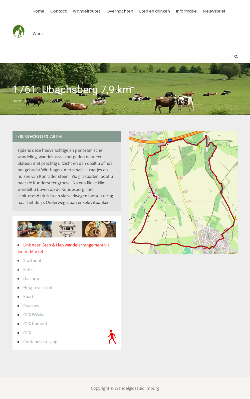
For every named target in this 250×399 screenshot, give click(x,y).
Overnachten (120, 11)
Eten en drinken (154, 11)
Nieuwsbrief (214, 11)
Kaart (28, 296)
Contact (58, 11)
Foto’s (29, 269)
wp (27, 100)
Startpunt (32, 260)
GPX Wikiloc (34, 314)
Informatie (186, 11)
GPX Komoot (35, 323)
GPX (27, 332)
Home (38, 11)
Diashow (31, 278)
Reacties (31, 305)
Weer (38, 34)
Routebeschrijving (40, 341)
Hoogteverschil (37, 287)
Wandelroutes (87, 11)
